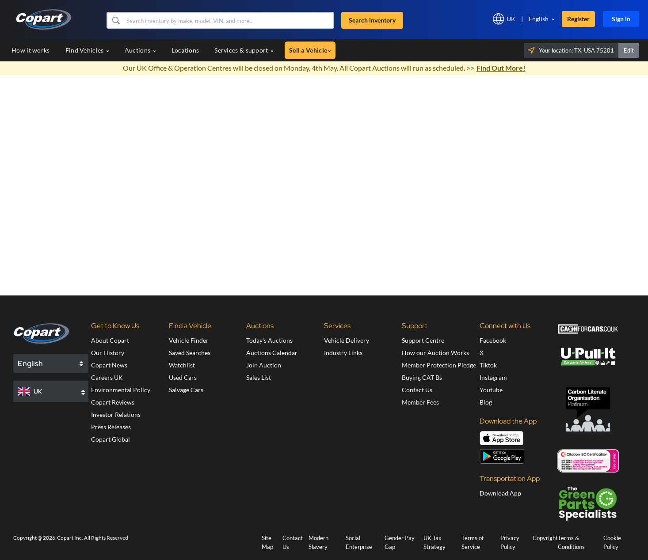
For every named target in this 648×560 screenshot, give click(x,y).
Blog (486, 402)
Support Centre (423, 340)
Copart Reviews (112, 402)
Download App (500, 493)
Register (578, 19)
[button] (116, 20)
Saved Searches (189, 352)
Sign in (621, 19)
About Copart (110, 340)
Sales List (258, 377)
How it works (30, 50)
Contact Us (417, 390)
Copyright (545, 537)
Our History (107, 352)
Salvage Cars (186, 390)
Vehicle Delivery (346, 340)
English (539, 19)
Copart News (109, 365)
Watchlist (182, 365)
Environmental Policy (120, 390)
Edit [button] (629, 50)
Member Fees (420, 402)
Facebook (493, 340)
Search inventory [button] (372, 20)
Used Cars (183, 377)
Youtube (491, 390)
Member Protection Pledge (439, 365)
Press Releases (111, 427)
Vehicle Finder (189, 340)
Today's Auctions (269, 340)
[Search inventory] (229, 20)
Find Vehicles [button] (87, 50)
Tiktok (488, 365)
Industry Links (343, 352)
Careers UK (107, 377)
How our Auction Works (435, 352)
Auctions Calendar (271, 352)
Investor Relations (116, 414)
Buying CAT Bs (422, 377)
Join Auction (263, 365)
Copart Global (110, 439)
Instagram (493, 377)
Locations (185, 50)
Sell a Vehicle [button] (310, 50)
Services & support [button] (244, 50)
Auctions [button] (140, 50)
